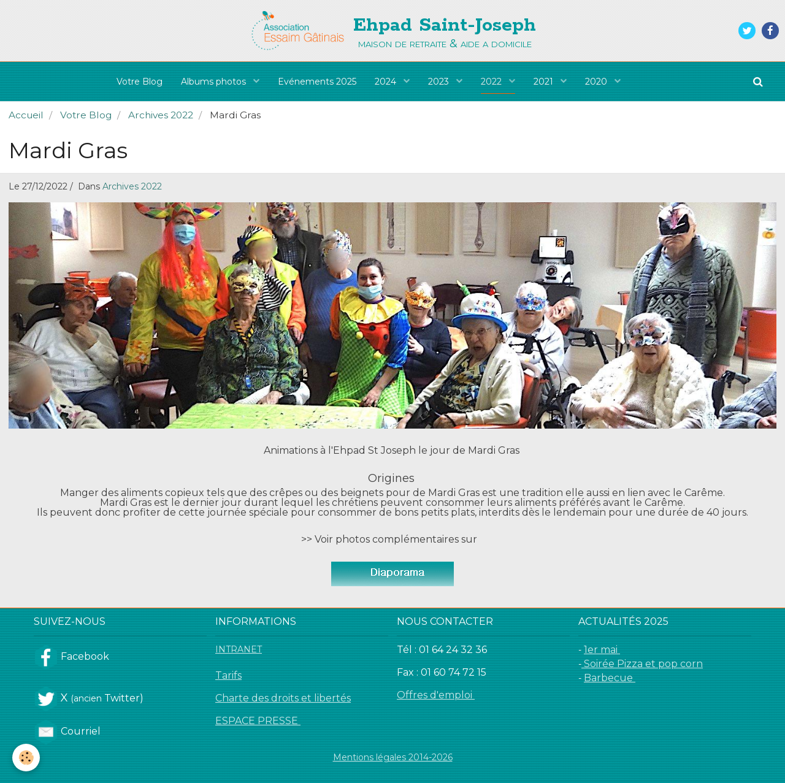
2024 (387, 81)
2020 (597, 81)
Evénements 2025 (317, 81)
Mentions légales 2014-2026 (393, 757)
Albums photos (214, 81)
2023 (439, 81)
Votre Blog (140, 81)
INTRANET (238, 649)
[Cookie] (26, 757)
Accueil (26, 115)
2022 (492, 81)
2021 (545, 81)
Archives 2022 (160, 115)
